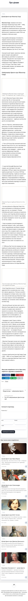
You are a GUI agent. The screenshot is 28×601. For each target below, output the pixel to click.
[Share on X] (13, 375)
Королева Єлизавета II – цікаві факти (13, 568)
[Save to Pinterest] (20, 375)
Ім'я (2, 420)
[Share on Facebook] (6, 375)
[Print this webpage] (20, 378)
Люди (3, 13)
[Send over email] (13, 378)
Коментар (4, 410)
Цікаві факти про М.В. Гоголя (10, 515)
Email (16, 420)
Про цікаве (14, 2)
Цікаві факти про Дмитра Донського (12, 541)
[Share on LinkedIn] (6, 378)
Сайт (2, 425)
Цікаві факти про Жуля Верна (10, 459)
